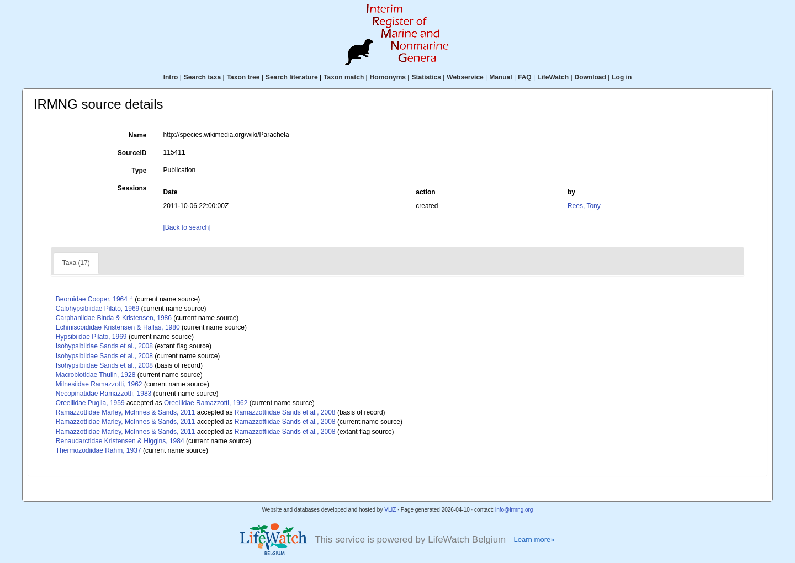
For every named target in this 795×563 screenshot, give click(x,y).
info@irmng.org (514, 510)
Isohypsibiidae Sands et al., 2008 (104, 346)
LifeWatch (553, 77)
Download (590, 77)
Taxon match (344, 77)
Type (138, 170)
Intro (170, 77)
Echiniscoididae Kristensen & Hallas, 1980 (118, 327)
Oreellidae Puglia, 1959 (90, 403)
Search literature (292, 77)
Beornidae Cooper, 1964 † (94, 299)
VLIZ (390, 510)
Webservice (465, 77)
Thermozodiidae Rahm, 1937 (98, 450)
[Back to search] (187, 227)
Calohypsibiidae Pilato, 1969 (97, 308)
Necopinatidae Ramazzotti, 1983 (103, 393)
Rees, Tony (584, 206)
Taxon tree (243, 77)
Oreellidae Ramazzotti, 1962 (205, 403)
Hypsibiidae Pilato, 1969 (91, 337)
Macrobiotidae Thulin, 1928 (96, 375)
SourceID (132, 153)
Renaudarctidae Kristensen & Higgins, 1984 (120, 441)
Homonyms (388, 77)
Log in (622, 77)
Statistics (426, 77)
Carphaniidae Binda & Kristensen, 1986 (114, 318)
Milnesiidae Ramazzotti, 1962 (99, 384)
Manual (500, 77)
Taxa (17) (76, 263)
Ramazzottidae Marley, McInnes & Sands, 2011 (125, 412)
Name (138, 135)
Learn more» (533, 539)
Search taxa (202, 77)
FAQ (525, 77)
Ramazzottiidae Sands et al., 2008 (285, 412)
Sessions (132, 188)
